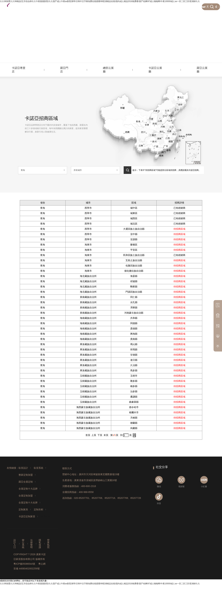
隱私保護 (40, 543)
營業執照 (48, 543)
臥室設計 (23, 468)
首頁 (71, 6)
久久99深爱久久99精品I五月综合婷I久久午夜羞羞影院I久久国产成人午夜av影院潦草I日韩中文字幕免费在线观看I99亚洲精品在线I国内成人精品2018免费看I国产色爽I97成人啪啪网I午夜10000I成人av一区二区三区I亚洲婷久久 (100, 583)
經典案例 (192, 6)
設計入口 (15, 543)
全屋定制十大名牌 (28, 502)
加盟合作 (138, 6)
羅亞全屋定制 (26, 481)
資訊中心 (155, 6)
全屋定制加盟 (26, 495)
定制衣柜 (38, 509)
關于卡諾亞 (174, 6)
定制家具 (23, 509)
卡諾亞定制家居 (27, 516)
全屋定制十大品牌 (28, 488)
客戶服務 (103, 6)
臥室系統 (38, 468)
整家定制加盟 (26, 474)
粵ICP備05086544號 (24, 563)
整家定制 (86, 6)
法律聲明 (31, 543)
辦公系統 (23, 543)
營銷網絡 (121, 6)
